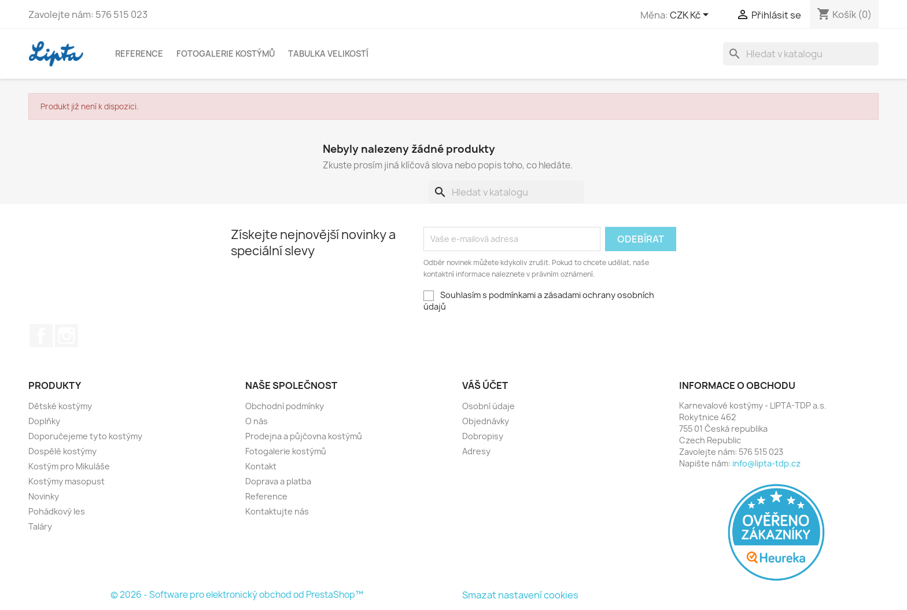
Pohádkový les (56, 511)
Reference (139, 53)
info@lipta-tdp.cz (766, 463)
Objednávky (485, 421)
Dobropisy (482, 436)
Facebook (41, 335)
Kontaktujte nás (277, 511)
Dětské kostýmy (60, 405)
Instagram (66, 335)
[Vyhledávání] (801, 53)
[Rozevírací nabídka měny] (691, 16)
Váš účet (485, 385)
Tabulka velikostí (328, 53)
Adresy (476, 451)
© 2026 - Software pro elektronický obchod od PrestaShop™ (236, 595)
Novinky (43, 496)
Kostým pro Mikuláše (69, 466)
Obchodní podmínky (284, 405)
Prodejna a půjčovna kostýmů (303, 436)
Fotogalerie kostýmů (225, 53)
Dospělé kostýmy (62, 451)
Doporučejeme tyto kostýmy (85, 436)
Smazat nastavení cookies (520, 595)
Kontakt (260, 466)
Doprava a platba (278, 481)
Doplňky (44, 421)
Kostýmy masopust (66, 481)
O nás (256, 421)
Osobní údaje (488, 405)
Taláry (40, 526)
